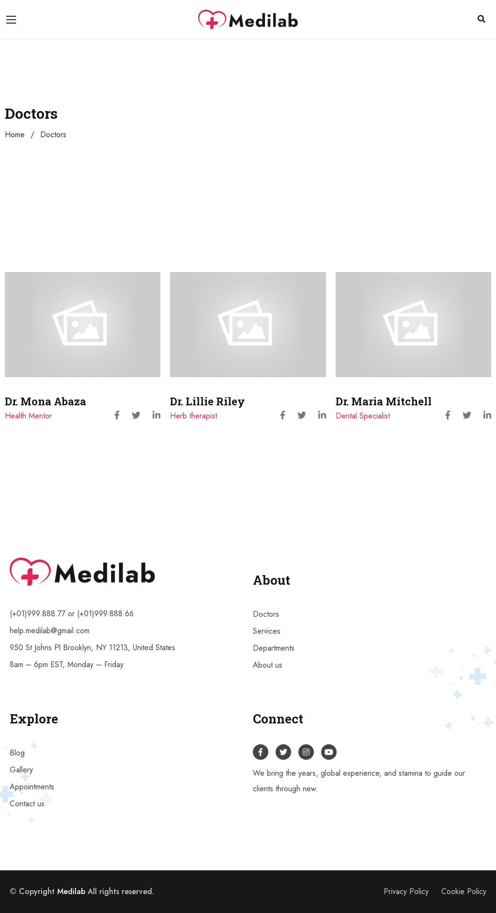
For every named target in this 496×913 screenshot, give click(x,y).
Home (15, 134)
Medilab (71, 891)
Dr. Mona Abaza (45, 401)
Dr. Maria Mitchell (384, 401)
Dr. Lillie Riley (207, 401)
